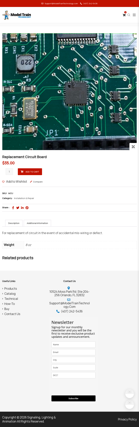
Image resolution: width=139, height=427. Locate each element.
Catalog (10, 293)
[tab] (13, 223)
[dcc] (73, 375)
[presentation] (73, 387)
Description (13, 223)
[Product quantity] (9, 171)
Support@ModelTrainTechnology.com (59, 3)
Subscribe (73, 398)
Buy (6, 309)
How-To (9, 303)
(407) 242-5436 (89, 3)
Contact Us (12, 314)
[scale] (73, 367)
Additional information (37, 223)
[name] (73, 344)
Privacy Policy (127, 419)
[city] (73, 360)
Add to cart (32, 171)
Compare (38, 181)
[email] (73, 352)
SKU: (4, 193)
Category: (7, 198)
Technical (11, 298)
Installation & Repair (24, 198)
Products (10, 288)
